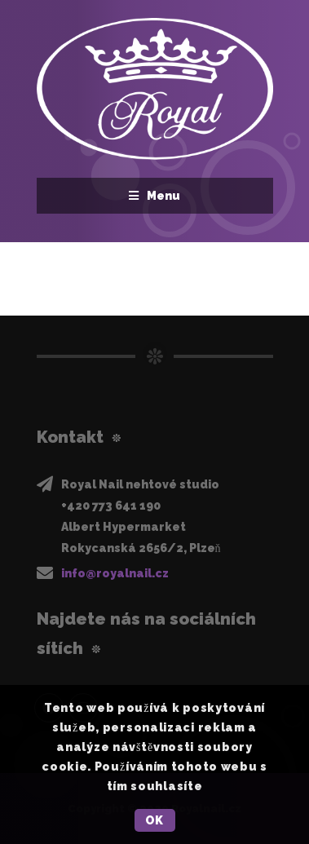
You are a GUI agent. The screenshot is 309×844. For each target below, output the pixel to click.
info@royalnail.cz (115, 573)
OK (154, 820)
